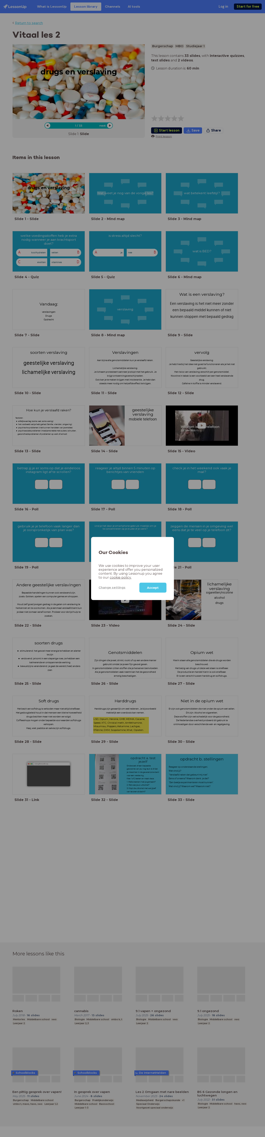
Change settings (112, 587)
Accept (153, 587)
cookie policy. (120, 577)
